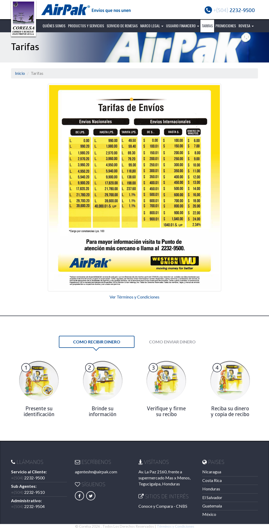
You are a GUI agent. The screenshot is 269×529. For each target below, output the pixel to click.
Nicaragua (211, 471)
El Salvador (212, 497)
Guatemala (212, 505)
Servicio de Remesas (122, 25)
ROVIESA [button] (246, 25)
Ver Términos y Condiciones (134, 296)
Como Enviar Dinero (172, 341)
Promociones (225, 25)
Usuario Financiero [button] (182, 25)
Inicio (20, 73)
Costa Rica (212, 480)
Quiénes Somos (54, 25)
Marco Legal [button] (151, 25)
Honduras (211, 488)
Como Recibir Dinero (96, 341)
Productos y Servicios (86, 25)
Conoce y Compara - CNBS (162, 506)
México (209, 514)
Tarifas (207, 25)
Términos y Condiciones (175, 526)
